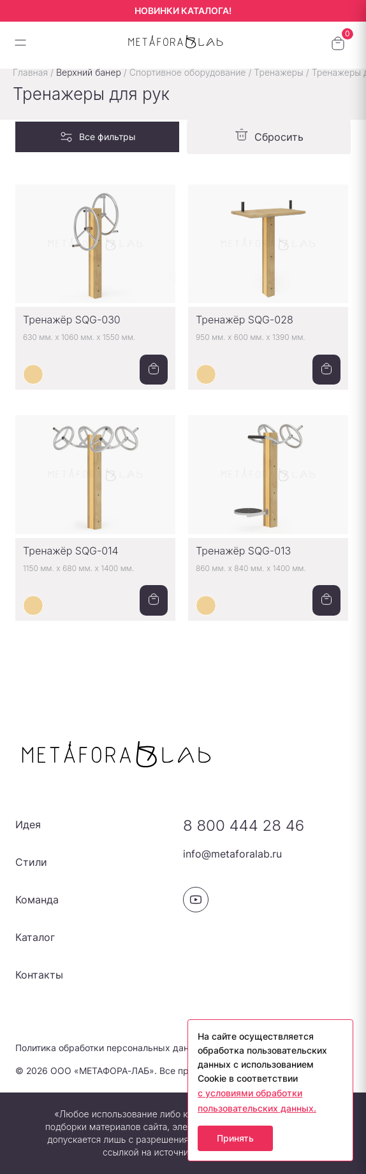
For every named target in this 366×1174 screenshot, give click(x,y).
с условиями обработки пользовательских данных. (257, 1100)
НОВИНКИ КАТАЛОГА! (183, 10)
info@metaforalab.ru (232, 853)
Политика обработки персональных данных (110, 1047)
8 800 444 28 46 (243, 825)
